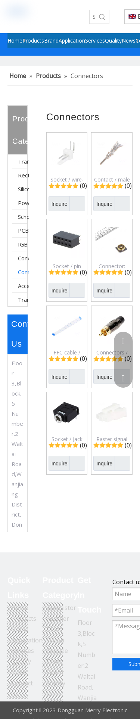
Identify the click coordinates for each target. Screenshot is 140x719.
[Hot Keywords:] (102, 17)
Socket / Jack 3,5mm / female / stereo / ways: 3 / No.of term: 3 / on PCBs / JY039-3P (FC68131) (67, 439)
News (19, 672)
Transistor (23, 161)
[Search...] (93, 17)
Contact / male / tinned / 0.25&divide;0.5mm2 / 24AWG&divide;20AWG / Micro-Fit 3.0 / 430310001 (111, 179)
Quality (21, 661)
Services (22, 651)
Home (19, 608)
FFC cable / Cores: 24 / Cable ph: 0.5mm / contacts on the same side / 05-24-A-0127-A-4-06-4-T (67, 352)
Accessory (23, 285)
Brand (19, 629)
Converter (23, 258)
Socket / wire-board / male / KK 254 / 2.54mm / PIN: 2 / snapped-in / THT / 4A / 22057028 (67, 179)
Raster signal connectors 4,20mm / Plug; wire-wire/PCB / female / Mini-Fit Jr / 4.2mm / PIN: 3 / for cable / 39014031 (112, 439)
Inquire (58, 203)
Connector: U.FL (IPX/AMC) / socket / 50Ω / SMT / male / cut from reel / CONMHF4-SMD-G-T (111, 266)
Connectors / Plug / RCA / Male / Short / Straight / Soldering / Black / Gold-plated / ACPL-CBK (111, 352)
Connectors (23, 272)
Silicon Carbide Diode (23, 189)
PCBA (23, 230)
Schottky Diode (23, 216)
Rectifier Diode (23, 175)
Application (27, 640)
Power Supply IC (23, 203)
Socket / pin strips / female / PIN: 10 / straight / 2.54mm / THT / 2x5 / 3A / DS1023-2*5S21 (66, 266)
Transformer (23, 299)
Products (23, 618)
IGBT (23, 244)
